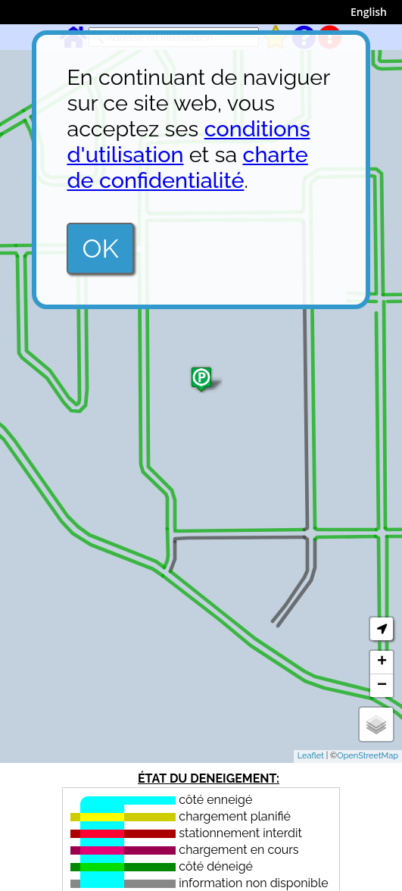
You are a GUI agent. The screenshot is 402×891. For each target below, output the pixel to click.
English (369, 12)
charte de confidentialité (187, 167)
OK (100, 248)
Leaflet (311, 756)
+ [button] (382, 662)
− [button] (382, 685)
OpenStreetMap (367, 756)
